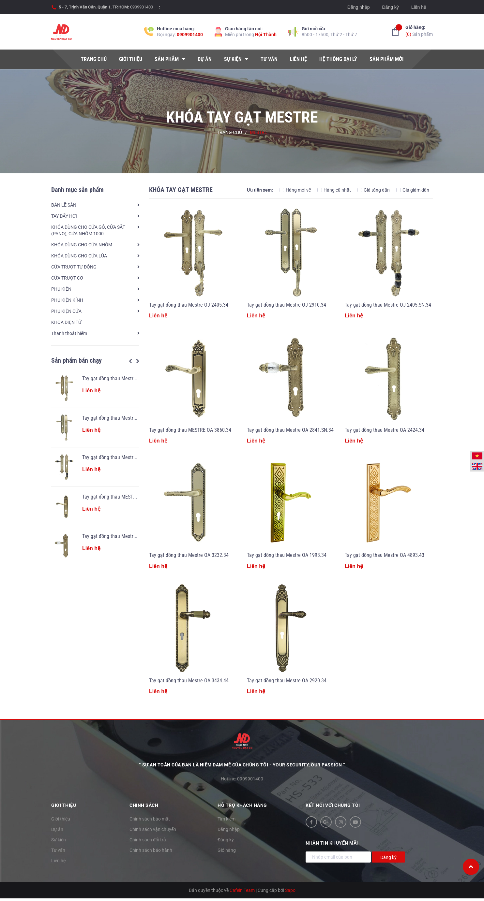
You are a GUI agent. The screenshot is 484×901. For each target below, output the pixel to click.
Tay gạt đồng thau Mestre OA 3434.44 (189, 680)
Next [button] (138, 361)
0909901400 (141, 7)
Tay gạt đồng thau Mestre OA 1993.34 (286, 555)
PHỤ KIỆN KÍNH (67, 300)
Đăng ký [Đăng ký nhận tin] (388, 857)
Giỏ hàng (227, 850)
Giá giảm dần (412, 190)
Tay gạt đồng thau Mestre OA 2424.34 (384, 430)
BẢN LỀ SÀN (63, 205)
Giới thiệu (60, 818)
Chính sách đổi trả (147, 839)
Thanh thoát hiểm (69, 333)
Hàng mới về (295, 190)
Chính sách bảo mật (149, 818)
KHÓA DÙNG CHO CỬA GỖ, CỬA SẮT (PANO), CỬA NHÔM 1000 (88, 230)
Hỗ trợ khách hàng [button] (242, 805)
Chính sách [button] (143, 805)
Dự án (57, 829)
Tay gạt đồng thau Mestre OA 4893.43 (384, 555)
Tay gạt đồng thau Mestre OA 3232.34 (189, 555)
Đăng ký (390, 7)
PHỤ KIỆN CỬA (66, 311)
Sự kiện (58, 839)
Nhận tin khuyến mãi (332, 843)
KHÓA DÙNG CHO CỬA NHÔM (81, 244)
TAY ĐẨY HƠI (64, 216)
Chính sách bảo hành (150, 850)
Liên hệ (418, 7)
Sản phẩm (419, 30)
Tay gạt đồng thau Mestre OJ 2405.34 (121, 378)
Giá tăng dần (373, 190)
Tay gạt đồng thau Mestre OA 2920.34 (286, 680)
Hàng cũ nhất (334, 190)
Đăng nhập (358, 7)
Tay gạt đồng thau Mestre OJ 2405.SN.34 (125, 457)
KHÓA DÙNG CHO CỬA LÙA (79, 255)
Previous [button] (130, 361)
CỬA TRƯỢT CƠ (67, 278)
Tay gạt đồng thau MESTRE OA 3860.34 (123, 497)
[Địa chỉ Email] (338, 857)
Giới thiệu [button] (63, 805)
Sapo (290, 890)
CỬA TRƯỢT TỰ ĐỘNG (74, 266)
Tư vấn (58, 850)
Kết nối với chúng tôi (333, 805)
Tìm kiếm (226, 818)
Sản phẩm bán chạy (76, 360)
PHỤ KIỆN (61, 289)
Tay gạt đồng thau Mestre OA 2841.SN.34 (125, 536)
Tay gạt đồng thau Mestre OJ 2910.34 (121, 418)
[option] (95, 467)
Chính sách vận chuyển (152, 829)
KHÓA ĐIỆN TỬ (66, 322)
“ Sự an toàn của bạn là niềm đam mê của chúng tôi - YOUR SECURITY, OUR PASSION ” (242, 764)
